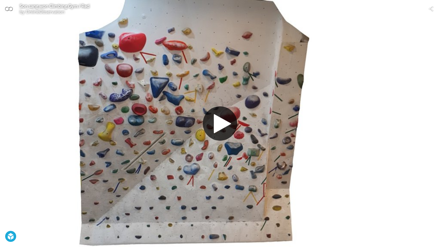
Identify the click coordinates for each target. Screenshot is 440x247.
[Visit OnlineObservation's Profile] (8, 8)
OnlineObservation (45, 12)
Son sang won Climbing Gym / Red (54, 6)
